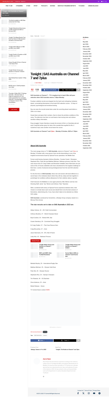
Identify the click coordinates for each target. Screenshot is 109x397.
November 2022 (87, 143)
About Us (23, 1)
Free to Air (9, 5)
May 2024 (85, 99)
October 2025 (86, 58)
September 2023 (87, 119)
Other (28, 5)
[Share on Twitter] (67, 90)
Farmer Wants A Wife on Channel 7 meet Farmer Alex (71, 255)
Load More (14, 109)
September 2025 (87, 61)
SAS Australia (38, 335)
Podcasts (44, 5)
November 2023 (87, 114)
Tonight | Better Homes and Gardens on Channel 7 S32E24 (72, 246)
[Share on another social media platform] (78, 90)
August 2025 (86, 63)
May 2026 (85, 41)
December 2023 (87, 111)
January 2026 (86, 51)
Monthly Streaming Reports (67, 5)
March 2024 (86, 104)
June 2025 (85, 68)
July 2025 (85, 66)
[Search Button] (98, 1)
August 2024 (86, 92)
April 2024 (85, 102)
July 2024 (85, 95)
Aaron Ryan (38, 82)
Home (32, 36)
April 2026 (85, 44)
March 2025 (86, 75)
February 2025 (87, 78)
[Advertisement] (68, 21)
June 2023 (85, 126)
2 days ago (68, 250)
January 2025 (86, 80)
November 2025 (87, 56)
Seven (45, 335)
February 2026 (87, 49)
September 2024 (87, 90)
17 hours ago (43, 250)
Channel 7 (42, 36)
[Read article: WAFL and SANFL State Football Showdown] (34, 255)
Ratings (52, 5)
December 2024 (87, 83)
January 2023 (86, 138)
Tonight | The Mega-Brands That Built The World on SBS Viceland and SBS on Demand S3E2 (17, 39)
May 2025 (85, 70)
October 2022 (86, 145)
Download (45, 332)
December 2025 (87, 54)
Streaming (19, 5)
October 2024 (86, 87)
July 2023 (85, 124)
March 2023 (86, 133)
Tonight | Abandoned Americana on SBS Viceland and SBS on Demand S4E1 (17, 30)
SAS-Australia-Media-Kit (36, 332)
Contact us (17, 1)
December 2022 (87, 140)
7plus (52, 131)
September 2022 (87, 148)
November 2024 (87, 85)
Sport (36, 5)
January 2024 (86, 109)
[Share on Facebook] (50, 90)
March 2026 (86, 46)
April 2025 (85, 73)
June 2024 (85, 97)
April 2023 (85, 131)
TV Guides (81, 5)
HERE (48, 290)
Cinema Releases (93, 5)
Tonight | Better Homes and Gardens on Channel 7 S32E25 (46, 246)
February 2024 (87, 107)
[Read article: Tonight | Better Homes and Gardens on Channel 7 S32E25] (34, 246)
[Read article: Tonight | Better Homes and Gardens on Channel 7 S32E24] (60, 246)
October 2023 (86, 116)
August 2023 (86, 121)
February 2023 (87, 136)
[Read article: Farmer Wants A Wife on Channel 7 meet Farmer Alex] (60, 255)
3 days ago (68, 258)
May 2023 (85, 128)
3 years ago (47, 82)
